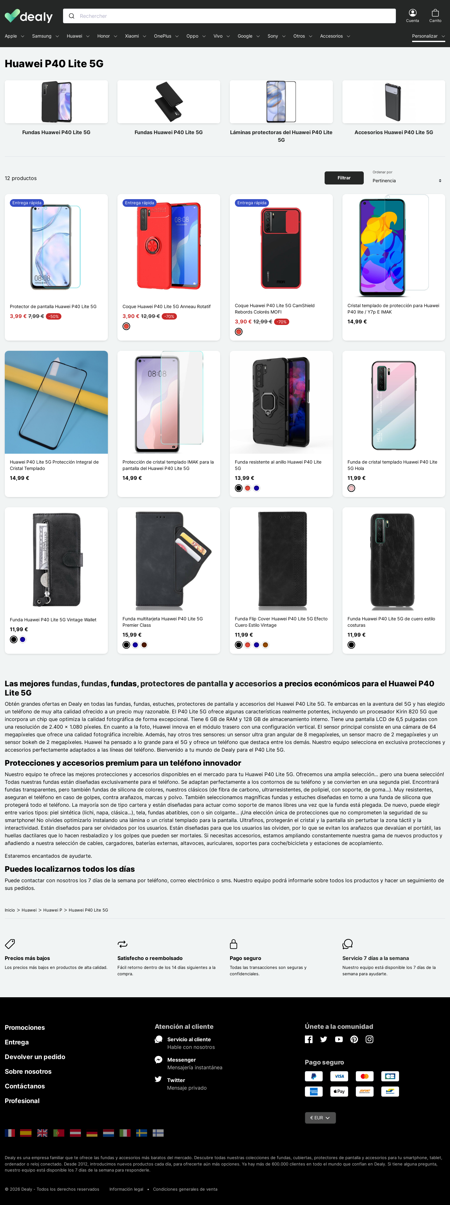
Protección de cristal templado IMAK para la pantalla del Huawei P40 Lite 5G (168, 465)
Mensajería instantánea (194, 1067)
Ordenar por (382, 172)
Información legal (126, 1189)
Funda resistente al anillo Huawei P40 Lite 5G (278, 465)
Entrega (17, 1042)
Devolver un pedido (35, 1057)
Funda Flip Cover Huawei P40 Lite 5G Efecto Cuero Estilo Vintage (281, 622)
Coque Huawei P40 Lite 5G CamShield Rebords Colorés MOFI (275, 308)
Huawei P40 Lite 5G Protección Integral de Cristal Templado (54, 465)
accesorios (256, 683)
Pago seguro (245, 958)
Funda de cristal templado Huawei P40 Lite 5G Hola (392, 465)
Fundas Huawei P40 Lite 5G (56, 132)
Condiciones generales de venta (185, 1189)
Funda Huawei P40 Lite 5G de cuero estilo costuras (391, 622)
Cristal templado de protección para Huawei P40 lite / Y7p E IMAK (393, 308)
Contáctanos (25, 1086)
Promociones (25, 1027)
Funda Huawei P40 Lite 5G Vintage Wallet (53, 619)
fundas (65, 683)
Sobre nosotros (28, 1071)
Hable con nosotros (191, 1047)
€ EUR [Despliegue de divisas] (320, 1117)
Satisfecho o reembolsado (150, 958)
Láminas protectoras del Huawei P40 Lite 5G (281, 136)
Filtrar (344, 177)
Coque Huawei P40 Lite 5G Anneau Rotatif (167, 306)
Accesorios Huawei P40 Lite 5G (394, 132)
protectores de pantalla (184, 683)
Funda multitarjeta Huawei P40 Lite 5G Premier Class (163, 622)
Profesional (22, 1101)
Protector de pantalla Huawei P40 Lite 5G (53, 306)
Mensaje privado (187, 1088)
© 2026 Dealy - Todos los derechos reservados (52, 1189)
